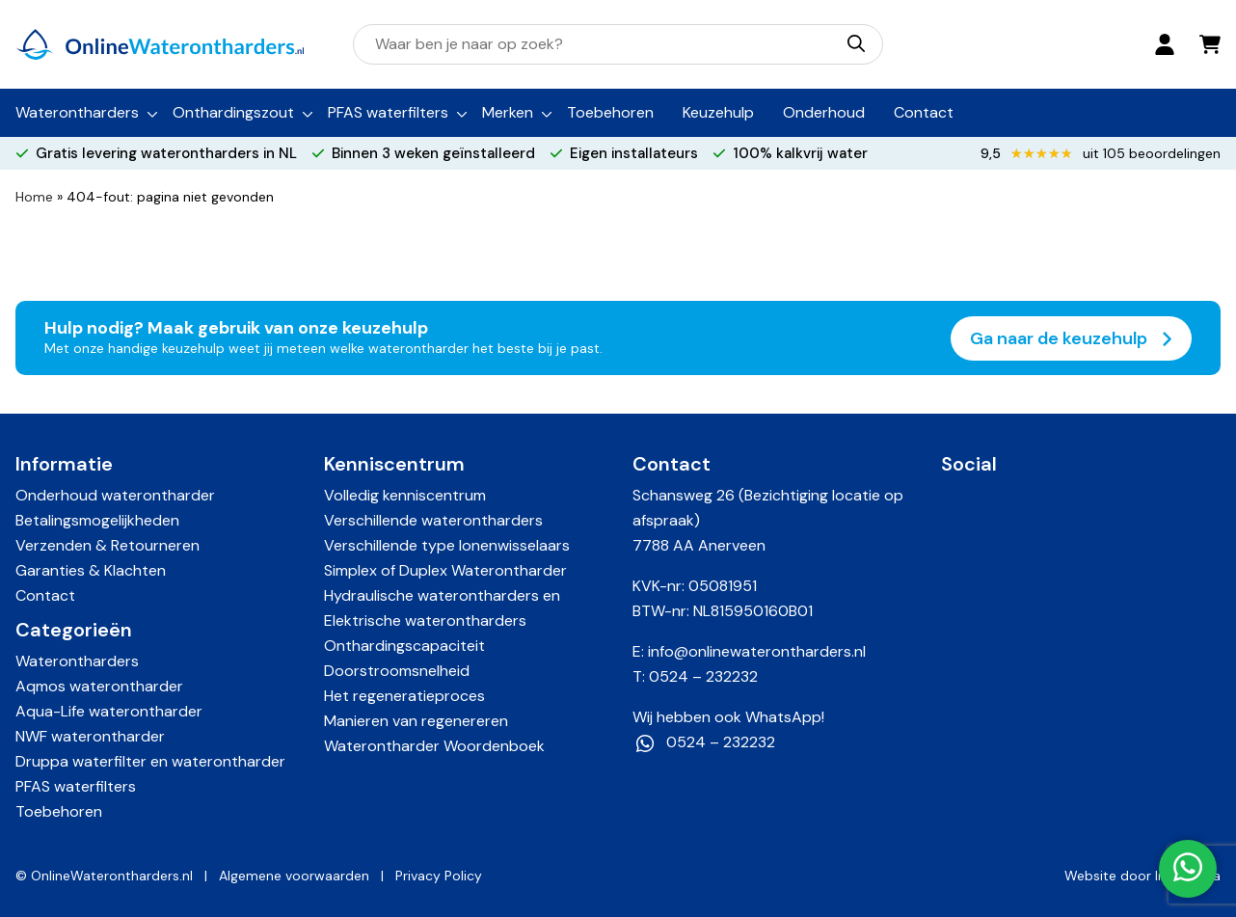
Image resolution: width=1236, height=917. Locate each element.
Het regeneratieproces (404, 696)
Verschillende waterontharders (433, 520)
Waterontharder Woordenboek (434, 746)
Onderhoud (824, 112)
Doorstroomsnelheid (397, 671)
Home (34, 196)
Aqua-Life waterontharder (108, 711)
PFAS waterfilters (388, 112)
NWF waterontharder (90, 736)
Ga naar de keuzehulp (1071, 338)
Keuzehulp (718, 112)
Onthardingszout (233, 112)
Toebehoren (610, 112)
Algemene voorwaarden (294, 875)
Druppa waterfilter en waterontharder (150, 761)
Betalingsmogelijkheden (97, 520)
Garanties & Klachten (90, 570)
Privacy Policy (438, 875)
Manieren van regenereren (416, 721)
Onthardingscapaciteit (404, 645)
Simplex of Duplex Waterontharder (445, 570)
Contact (924, 112)
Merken (507, 112)
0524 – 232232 (703, 676)
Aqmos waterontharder (99, 686)
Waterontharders (77, 112)
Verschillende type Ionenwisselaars (447, 545)
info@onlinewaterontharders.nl (757, 651)
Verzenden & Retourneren (107, 545)
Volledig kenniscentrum (405, 495)
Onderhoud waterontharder (115, 495)
